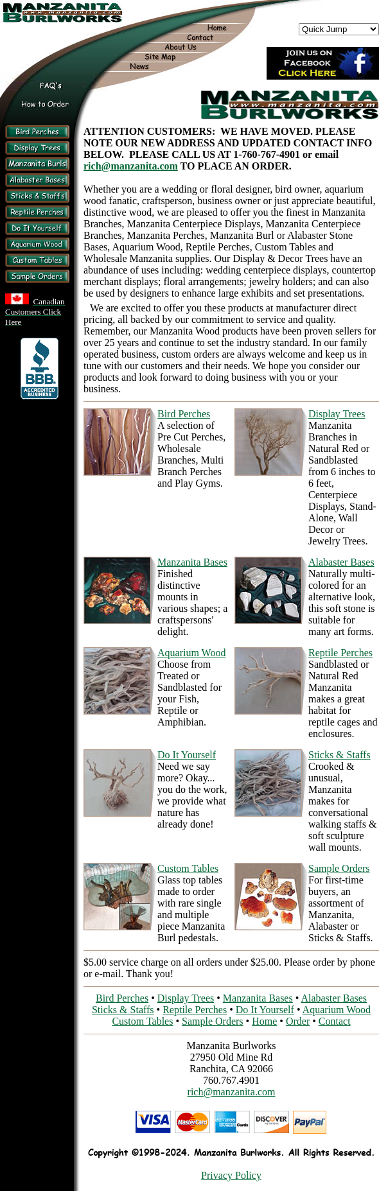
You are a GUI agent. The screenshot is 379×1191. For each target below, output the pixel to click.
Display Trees (336, 413)
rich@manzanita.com (131, 166)
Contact (335, 1021)
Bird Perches (183, 413)
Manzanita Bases (192, 562)
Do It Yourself (186, 754)
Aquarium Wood (191, 652)
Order (298, 1021)
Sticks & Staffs (339, 754)
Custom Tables (187, 868)
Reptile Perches (340, 652)
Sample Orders (339, 868)
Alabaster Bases (341, 562)
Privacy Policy (231, 1175)
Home (264, 1021)
